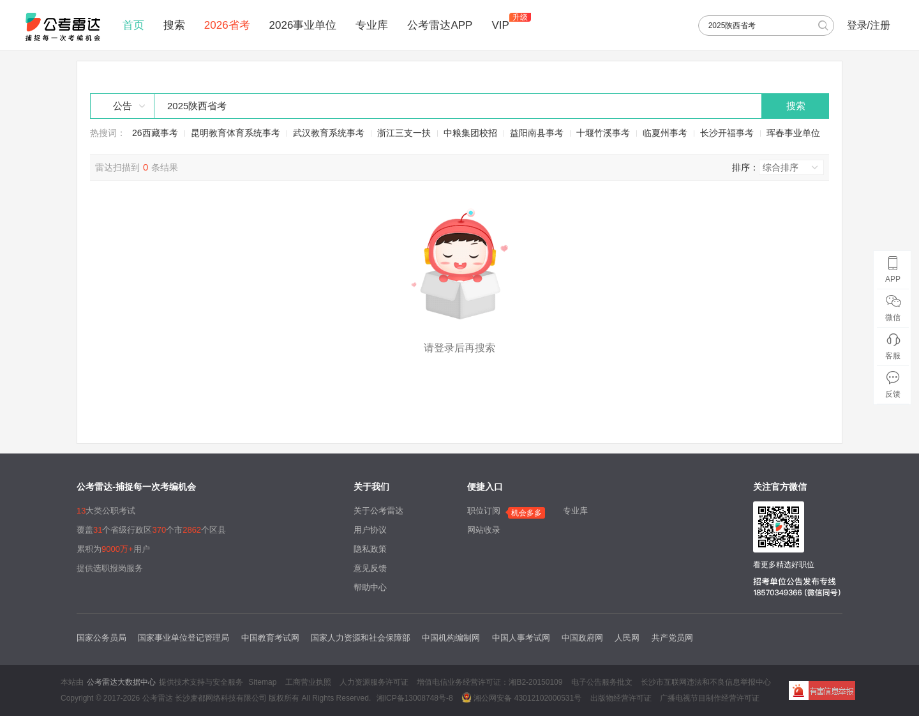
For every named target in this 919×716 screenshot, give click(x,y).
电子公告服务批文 (601, 682)
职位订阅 (483, 510)
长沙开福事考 (727, 133)
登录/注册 (868, 25)
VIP (500, 25)
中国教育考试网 (270, 638)
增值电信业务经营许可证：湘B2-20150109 (489, 682)
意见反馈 (370, 568)
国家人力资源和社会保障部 (360, 638)
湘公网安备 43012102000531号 (521, 697)
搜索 (174, 25)
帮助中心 (370, 587)
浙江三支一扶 (404, 133)
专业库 (371, 25)
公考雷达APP (439, 25)
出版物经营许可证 (621, 698)
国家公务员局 (101, 638)
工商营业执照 (308, 682)
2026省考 (227, 25)
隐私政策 (370, 549)
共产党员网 (672, 638)
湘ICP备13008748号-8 (415, 698)
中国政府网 (582, 638)
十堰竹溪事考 (603, 133)
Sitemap (262, 682)
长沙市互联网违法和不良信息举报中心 (706, 682)
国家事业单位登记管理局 (183, 638)
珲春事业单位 (793, 133)
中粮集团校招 (470, 133)
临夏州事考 (665, 133)
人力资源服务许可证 (374, 682)
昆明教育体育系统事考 (235, 133)
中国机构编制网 (451, 638)
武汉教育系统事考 (328, 133)
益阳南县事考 (537, 133)
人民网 (627, 638)
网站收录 (483, 530)
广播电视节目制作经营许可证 (709, 698)
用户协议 (370, 530)
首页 (133, 25)
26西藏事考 (155, 133)
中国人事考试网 (521, 638)
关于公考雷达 (378, 510)
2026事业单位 (303, 25)
